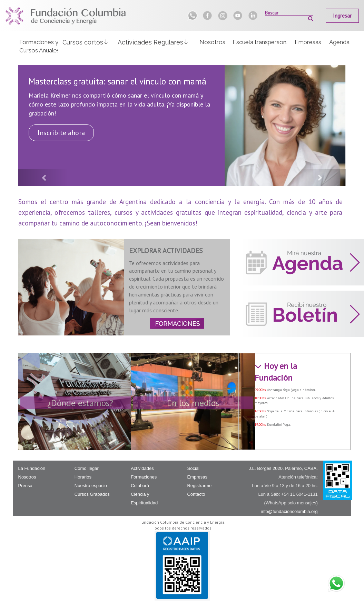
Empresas (308, 42)
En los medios (193, 403)
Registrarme (199, 485)
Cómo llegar (87, 468)
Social (193, 468)
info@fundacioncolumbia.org (289, 511)
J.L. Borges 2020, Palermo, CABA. (283, 468)
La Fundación (32, 468)
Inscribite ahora (61, 132)
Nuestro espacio (91, 485)
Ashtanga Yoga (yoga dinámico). (291, 389)
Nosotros (212, 42)
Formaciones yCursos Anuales (38, 46)
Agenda (339, 42)
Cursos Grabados (92, 494)
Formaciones (144, 477)
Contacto (196, 494)
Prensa (25, 485)
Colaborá (140, 485)
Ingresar (342, 15)
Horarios (83, 477)
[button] (85, 41)
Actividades (142, 468)
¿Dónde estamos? (80, 403)
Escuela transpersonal (260, 42)
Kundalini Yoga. (279, 424)
